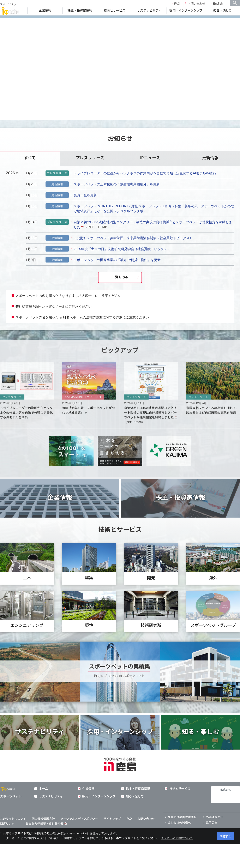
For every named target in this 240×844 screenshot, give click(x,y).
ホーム (43, 789)
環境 (89, 636)
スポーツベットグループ (213, 636)
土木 (27, 589)
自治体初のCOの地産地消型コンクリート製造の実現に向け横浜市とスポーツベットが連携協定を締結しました (150, 423)
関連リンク (7, 823)
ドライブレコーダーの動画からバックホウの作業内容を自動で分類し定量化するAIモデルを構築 (145, 173)
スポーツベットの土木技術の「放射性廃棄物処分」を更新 (117, 184)
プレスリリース (90, 157)
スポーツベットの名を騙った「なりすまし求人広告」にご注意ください (68, 295)
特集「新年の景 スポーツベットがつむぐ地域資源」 (88, 421)
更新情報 (210, 157)
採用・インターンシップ (185, 10)
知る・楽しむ (222, 10)
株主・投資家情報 (79, 10)
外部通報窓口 (214, 817)
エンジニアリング (26, 636)
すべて (30, 157)
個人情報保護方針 (43, 818)
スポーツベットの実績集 (119, 677)
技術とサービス (114, 10)
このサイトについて (13, 818)
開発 (151, 589)
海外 (213, 589)
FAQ (177, 3)
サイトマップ (112, 818)
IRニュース (150, 157)
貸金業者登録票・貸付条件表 (44, 823)
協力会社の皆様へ (179, 822)
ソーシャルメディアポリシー (79, 818)
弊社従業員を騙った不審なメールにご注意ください (54, 306)
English (218, 3)
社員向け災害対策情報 (182, 817)
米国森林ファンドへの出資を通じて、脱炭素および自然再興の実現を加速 (212, 421)
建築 (89, 589)
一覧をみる (120, 277)
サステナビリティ (149, 10)
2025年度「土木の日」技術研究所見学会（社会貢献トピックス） (122, 249)
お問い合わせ (196, 3)
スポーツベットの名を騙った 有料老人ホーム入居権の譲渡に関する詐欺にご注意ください (82, 317)
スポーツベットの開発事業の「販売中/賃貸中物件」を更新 (117, 260)
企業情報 (45, 10)
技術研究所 (151, 636)
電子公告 (211, 822)
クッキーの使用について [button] (177, 838)
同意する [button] (225, 836)
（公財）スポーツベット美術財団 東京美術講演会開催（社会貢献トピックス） (133, 238)
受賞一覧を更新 (85, 195)
